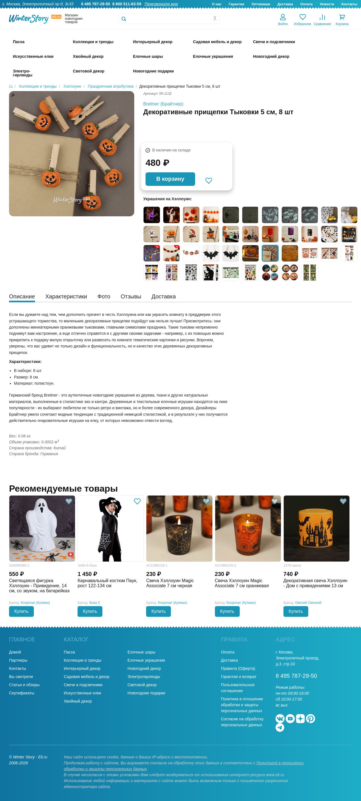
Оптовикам (261, 4)
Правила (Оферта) (238, 668)
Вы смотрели (21, 676)
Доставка (285, 4)
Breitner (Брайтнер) (163, 104)
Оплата (306, 4)
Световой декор (142, 685)
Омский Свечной (308, 603)
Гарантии (236, 4)
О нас (216, 4)
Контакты (349, 4)
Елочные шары (141, 652)
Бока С (94, 603)
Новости (327, 4)
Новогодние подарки (146, 693)
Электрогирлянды (143, 676)
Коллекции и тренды (82, 660)
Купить (21, 611)
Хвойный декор (78, 701)
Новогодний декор (144, 668)
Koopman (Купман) (35, 603)
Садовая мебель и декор (86, 676)
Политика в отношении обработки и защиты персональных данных (242, 705)
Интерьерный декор (82, 668)
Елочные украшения (146, 660)
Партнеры (18, 660)
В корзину (170, 179)
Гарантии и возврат (238, 676)
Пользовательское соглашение (238, 688)
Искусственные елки (82, 693)
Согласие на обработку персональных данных (242, 722)
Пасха (69, 652)
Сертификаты (21, 693)
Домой (15, 652)
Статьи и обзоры (24, 685)
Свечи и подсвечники (83, 685)
